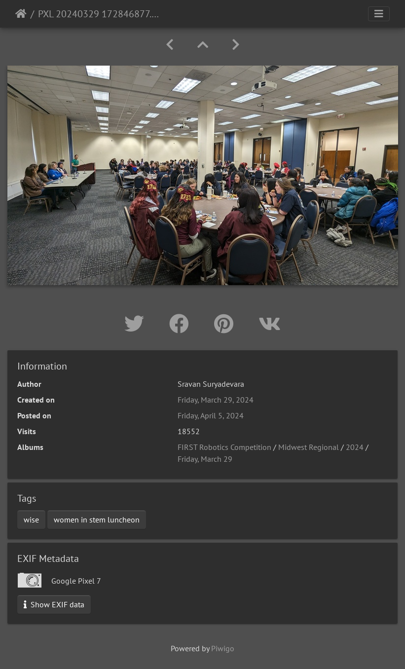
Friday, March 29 (205, 459)
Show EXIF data (54, 604)
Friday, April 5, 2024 (211, 415)
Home (21, 13)
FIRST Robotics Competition (224, 447)
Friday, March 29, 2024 (216, 400)
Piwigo (222, 648)
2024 (355, 447)
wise (31, 519)
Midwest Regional (308, 447)
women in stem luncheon (97, 519)
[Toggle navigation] (379, 13)
